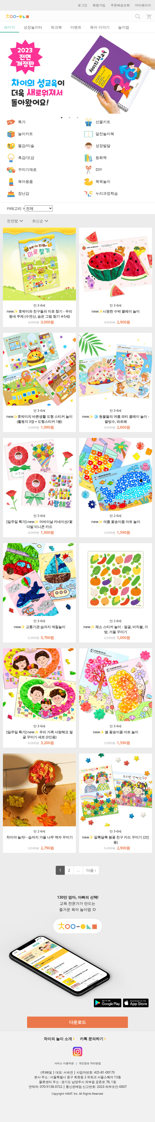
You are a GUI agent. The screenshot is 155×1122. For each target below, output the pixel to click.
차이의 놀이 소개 (58, 1038)
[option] (77, 73)
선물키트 (103, 121)
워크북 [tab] (56, 27)
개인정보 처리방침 (90, 1063)
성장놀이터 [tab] (33, 27)
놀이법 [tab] (123, 27)
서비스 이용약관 (64, 1063)
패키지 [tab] (9, 27)
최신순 (40, 220)
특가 (21, 121)
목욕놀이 (103, 181)
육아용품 (25, 181)
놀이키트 (25, 133)
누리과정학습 (107, 193)
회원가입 (99, 5)
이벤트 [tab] (75, 27)
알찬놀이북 (105, 133)
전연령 (15, 220)
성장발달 (103, 145)
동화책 (101, 157)
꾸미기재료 (27, 169)
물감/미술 (26, 145)
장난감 (23, 193)
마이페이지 (143, 5)
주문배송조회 (120, 5)
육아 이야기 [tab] (100, 27)
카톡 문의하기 (91, 1038)
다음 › (91, 870)
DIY (99, 169)
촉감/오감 (26, 157)
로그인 (82, 5)
